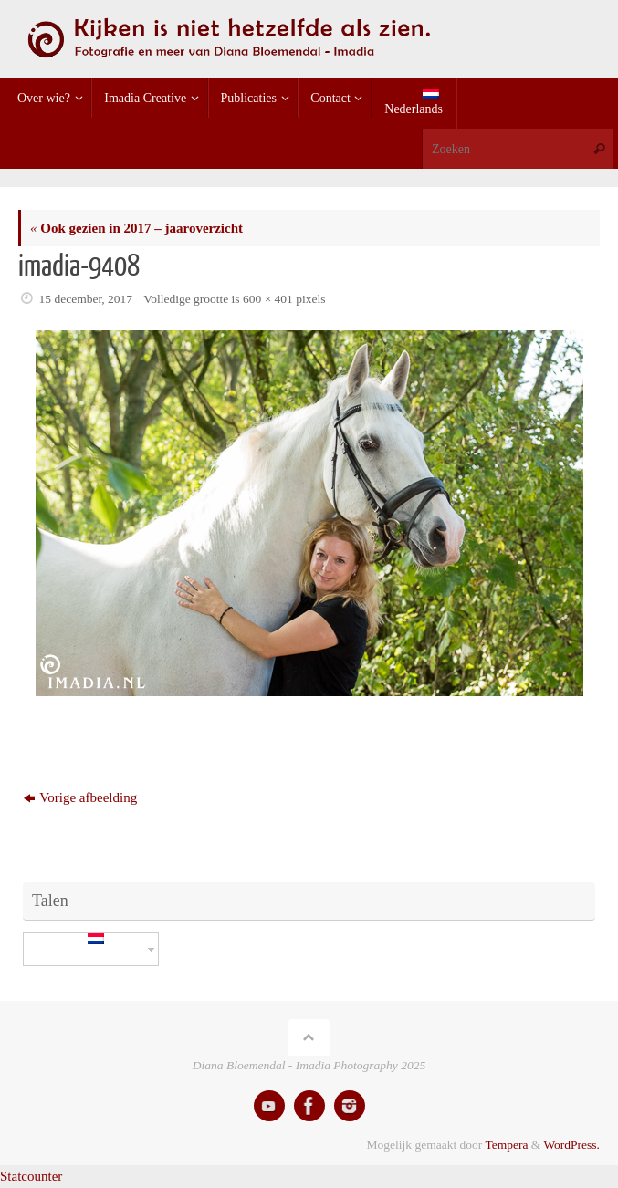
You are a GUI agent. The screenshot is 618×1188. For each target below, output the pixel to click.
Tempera (506, 1145)
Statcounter (31, 1176)
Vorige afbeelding (80, 797)
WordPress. (571, 1145)
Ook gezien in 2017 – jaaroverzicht (136, 228)
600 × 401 (268, 299)
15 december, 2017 (86, 299)
